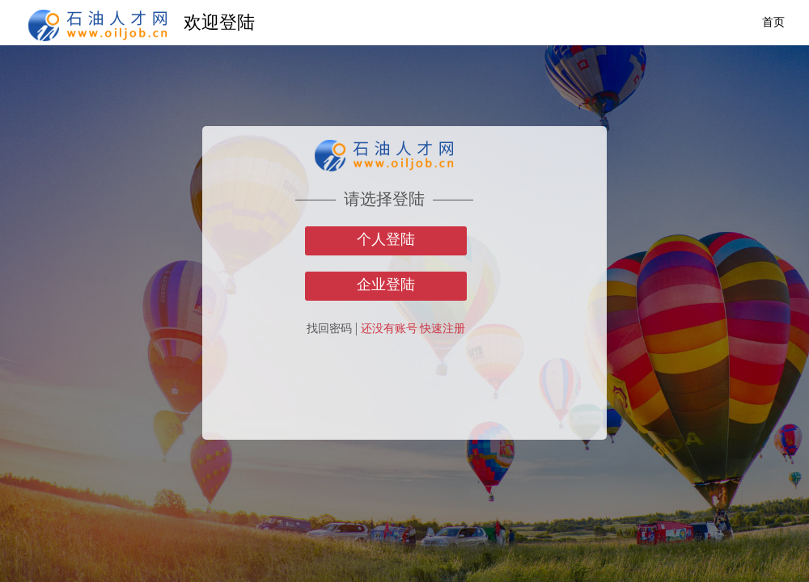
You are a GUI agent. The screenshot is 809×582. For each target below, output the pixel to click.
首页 (773, 22)
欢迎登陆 (219, 22)
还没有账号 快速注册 (413, 329)
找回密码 (329, 329)
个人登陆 (386, 239)
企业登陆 (386, 284)
